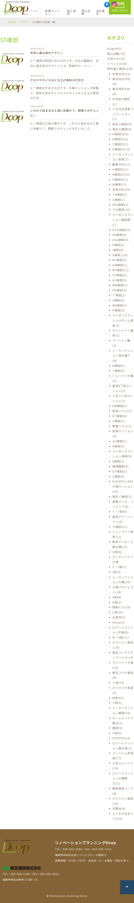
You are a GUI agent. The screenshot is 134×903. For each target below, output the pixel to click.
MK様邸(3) (119, 305)
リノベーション (30, 12)
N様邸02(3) (120, 134)
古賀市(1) (119, 617)
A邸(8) (116, 597)
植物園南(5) (120, 466)
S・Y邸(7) (119, 567)
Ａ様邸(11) (119, 527)
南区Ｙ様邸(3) (122, 496)
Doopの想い (11, 12)
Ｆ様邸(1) (119, 295)
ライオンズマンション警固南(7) (122, 220)
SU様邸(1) (119, 441)
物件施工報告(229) (120, 69)
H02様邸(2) (120, 205)
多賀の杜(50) (121, 189)
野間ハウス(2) (122, 426)
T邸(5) (117, 703)
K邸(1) (117, 602)
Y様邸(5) (118, 300)
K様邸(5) (118, 446)
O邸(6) (117, 552)
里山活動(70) (116, 54)
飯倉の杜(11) (121, 164)
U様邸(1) (118, 421)
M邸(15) (118, 698)
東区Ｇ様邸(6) (122, 129)
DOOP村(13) (121, 738)
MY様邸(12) (120, 270)
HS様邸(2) (119, 280)
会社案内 (100, 12)
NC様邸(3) (119, 260)
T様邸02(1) (120, 144)
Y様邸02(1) (120, 179)
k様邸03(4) (120, 139)
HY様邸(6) (119, 275)
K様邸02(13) (121, 174)
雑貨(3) (117, 728)
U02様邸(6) (120, 240)
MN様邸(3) (119, 285)
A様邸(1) (118, 461)
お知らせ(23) (116, 58)
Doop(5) (118, 622)
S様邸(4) (118, 476)
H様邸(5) (118, 310)
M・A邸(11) (120, 637)
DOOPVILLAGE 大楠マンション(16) (122, 486)
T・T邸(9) (119, 511)
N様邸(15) (119, 184)
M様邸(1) (118, 366)
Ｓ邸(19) (118, 683)
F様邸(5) (118, 245)
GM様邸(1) (119, 265)
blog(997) (114, 48)
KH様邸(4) (119, 290)
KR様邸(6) (119, 235)
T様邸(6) (118, 371)
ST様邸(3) (119, 471)
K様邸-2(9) (120, 255)
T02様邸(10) (121, 209)
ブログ (24, 22)
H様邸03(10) (121, 149)
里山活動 (86, 12)
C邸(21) (117, 612)
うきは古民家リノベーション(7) (122, 114)
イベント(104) (117, 64)
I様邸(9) (118, 250)
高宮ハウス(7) (122, 411)
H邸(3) (117, 733)
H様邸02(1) (120, 169)
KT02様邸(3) (121, 230)
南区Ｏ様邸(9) (122, 124)
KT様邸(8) (119, 416)
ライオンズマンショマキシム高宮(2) (122, 320)
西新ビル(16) (121, 607)
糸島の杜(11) (121, 74)
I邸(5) (116, 572)
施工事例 (71, 12)
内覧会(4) (119, 808)
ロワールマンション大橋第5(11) (122, 778)
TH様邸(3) (119, 194)
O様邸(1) (118, 199)
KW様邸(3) (119, 406)
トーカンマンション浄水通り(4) (122, 355)
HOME (12, 22)
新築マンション (52, 12)
